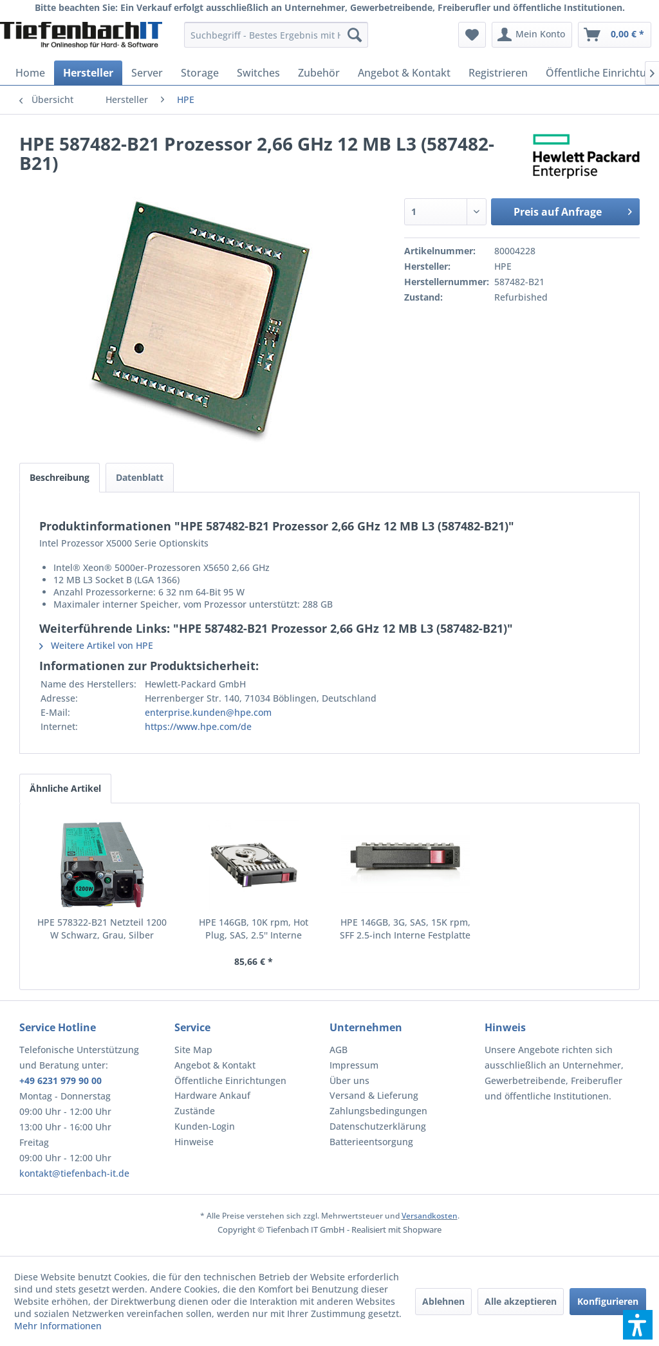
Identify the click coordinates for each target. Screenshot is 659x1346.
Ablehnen (443, 1301)
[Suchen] (354, 35)
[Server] (147, 73)
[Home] (30, 73)
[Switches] (258, 73)
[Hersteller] (88, 73)
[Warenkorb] (614, 35)
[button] (638, 1325)
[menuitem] (276, 35)
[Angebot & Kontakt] (404, 73)
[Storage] (200, 73)
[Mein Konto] (532, 35)
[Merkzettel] (472, 35)
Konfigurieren (607, 1301)
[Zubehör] (319, 73)
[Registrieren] (498, 73)
